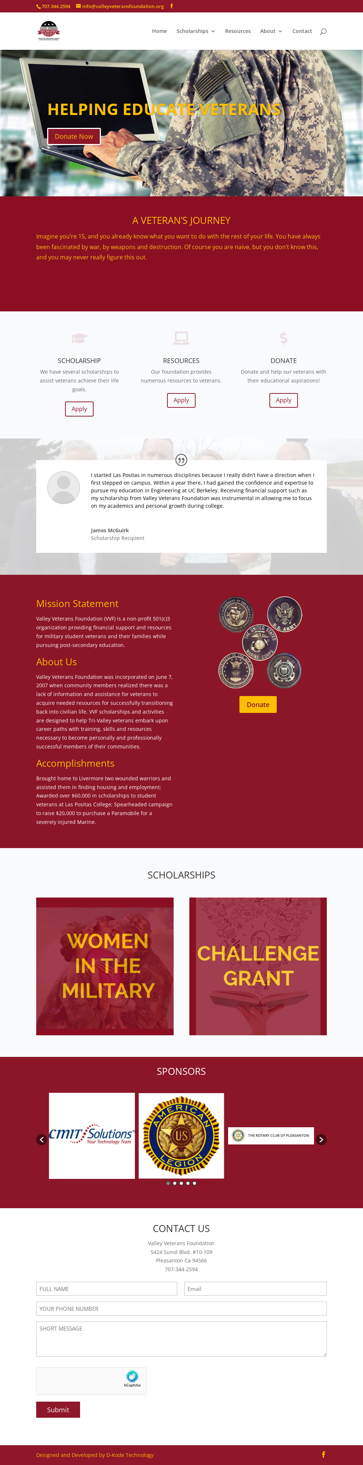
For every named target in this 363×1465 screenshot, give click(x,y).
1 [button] (168, 1183)
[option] (92, 1136)
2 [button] (175, 1183)
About (268, 31)
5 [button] (194, 1183)
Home (159, 31)
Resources (238, 31)
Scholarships (192, 31)
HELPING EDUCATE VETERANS (164, 110)
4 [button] (188, 1183)
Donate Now (74, 137)
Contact (302, 31)
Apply (79, 409)
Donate (258, 704)
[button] (41, 1139)
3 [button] (181, 1183)
